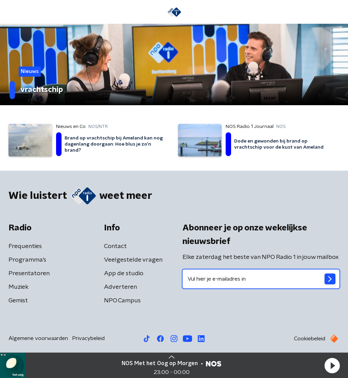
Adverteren (120, 287)
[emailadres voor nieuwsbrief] (261, 278)
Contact (115, 246)
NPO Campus (122, 301)
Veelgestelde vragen (133, 260)
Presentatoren (29, 273)
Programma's (27, 260)
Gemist (18, 301)
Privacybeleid (88, 338)
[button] (332, 365)
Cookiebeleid (309, 338)
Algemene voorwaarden (38, 338)
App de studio (123, 273)
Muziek (18, 287)
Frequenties (25, 246)
